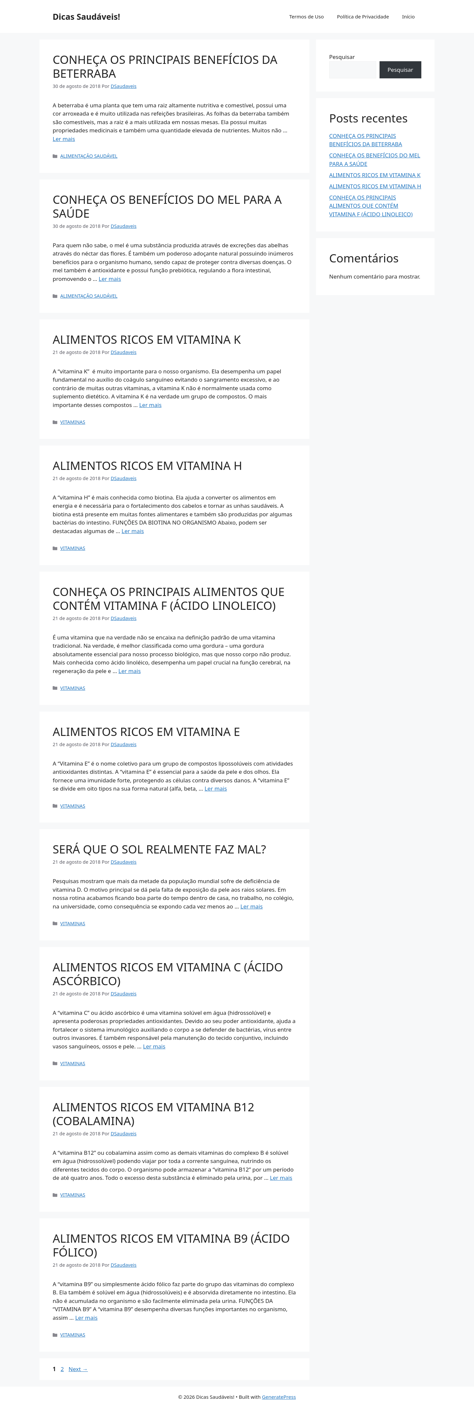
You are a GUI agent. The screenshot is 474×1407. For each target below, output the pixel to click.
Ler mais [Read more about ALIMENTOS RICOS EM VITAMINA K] (150, 405)
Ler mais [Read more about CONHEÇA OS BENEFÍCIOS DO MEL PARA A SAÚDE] (110, 279)
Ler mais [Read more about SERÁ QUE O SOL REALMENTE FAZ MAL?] (251, 906)
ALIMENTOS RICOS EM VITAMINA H (147, 465)
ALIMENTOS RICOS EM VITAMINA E (146, 731)
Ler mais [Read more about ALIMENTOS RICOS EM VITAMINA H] (132, 531)
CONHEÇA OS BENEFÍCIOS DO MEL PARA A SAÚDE (167, 206)
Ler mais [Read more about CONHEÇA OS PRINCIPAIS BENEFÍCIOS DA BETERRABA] (64, 139)
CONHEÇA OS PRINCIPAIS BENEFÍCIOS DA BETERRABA (165, 66)
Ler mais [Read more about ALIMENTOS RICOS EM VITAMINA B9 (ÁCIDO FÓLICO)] (86, 1317)
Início (408, 16)
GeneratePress (279, 1396)
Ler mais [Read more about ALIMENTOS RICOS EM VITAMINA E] (215, 788)
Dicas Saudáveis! (86, 16)
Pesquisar (342, 57)
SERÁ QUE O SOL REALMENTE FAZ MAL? (159, 849)
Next (78, 1369)
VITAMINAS (72, 422)
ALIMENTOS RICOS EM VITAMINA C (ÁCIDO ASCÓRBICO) (168, 973)
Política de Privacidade (363, 16)
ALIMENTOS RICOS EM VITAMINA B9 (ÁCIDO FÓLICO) (171, 1245)
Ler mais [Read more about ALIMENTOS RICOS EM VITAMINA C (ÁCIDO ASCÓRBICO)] (154, 1046)
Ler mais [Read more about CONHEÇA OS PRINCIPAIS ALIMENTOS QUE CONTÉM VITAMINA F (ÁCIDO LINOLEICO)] (129, 671)
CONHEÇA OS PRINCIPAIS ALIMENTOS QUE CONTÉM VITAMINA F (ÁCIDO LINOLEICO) (169, 598)
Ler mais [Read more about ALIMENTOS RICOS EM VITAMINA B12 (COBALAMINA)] (281, 1177)
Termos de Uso (306, 16)
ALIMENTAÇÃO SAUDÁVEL (89, 156)
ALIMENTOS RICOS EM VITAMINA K (147, 339)
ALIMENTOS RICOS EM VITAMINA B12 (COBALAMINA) (153, 1113)
